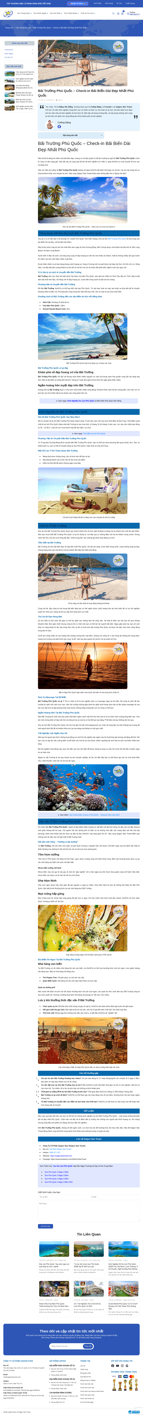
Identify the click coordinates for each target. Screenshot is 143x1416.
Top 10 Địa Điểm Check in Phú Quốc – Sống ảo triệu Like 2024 (94, 815)
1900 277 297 (54, 1152)
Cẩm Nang (109, 3)
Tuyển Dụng (130, 3)
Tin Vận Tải (9, 57)
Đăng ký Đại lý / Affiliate (88, 1380)
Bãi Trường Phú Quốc (117, 239)
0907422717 (135, 14)
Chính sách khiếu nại (87, 1398)
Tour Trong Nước (23, 13)
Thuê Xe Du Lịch (87, 13)
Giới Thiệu (97, 3)
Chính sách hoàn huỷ (87, 1387)
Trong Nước (9, 50)
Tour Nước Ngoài (40, 13)
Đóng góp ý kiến (85, 1373)
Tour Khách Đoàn (70, 13)
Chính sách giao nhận (87, 1395)
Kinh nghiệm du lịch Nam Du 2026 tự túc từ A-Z (24, 80)
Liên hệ (82, 1366)
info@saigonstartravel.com (12, 1377)
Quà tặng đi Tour (85, 1377)
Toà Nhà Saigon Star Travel (60, 1149)
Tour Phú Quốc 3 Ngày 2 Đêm (57, 1172)
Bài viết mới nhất (14, 66)
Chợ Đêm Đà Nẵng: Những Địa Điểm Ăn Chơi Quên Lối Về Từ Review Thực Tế (25, 87)
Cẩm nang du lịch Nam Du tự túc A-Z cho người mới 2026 (25, 73)
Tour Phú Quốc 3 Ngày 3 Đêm (57, 1175)
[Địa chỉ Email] (71, 1346)
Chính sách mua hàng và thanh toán (92, 1391)
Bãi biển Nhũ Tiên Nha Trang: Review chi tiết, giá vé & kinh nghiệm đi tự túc (25, 94)
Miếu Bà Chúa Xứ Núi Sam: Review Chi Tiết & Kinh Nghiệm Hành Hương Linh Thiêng (25, 101)
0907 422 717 (17, 1383)
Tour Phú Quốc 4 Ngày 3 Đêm (57, 1179)
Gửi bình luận (45, 1226)
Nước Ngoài (9, 53)
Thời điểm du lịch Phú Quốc (94, 434)
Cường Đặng (64, 122)
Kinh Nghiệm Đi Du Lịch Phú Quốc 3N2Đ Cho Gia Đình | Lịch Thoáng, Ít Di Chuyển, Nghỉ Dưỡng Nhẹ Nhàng (123, 1266)
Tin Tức (119, 3)
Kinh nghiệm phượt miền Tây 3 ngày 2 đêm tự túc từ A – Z (24, 107)
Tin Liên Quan (89, 1234)
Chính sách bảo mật (86, 1384)
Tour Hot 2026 (55, 13)
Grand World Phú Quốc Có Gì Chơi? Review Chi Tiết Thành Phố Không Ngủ (123, 1306)
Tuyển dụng (84, 1369)
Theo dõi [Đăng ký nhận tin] (87, 1346)
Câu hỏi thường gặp (86, 1402)
